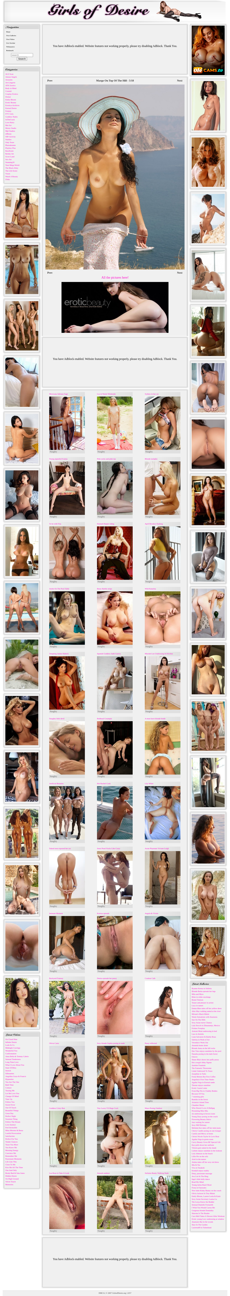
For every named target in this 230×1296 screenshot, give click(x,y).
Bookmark (10, 50)
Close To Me (10, 1164)
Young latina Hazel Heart (202, 1185)
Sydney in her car (152, 394)
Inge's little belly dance (201, 1179)
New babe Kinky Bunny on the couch (206, 1190)
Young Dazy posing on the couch (205, 1116)
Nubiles (8, 139)
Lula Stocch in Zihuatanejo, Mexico (206, 1025)
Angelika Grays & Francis (15, 1076)
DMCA (101, 1293)
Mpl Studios (10, 131)
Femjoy (8, 111)
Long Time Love (12, 1062)
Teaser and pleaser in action (202, 1003)
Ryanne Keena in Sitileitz (202, 988)
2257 (129, 1293)
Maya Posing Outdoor (153, 1108)
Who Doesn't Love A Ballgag (203, 1108)
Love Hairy (9, 122)
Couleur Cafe (150, 978)
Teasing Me (9, 1090)
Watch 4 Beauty (11, 176)
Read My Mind (198, 1182)
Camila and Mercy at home (202, 1134)
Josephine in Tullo (199, 1074)
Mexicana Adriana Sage (58, 394)
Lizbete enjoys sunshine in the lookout (207, 1151)
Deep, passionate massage (202, 1173)
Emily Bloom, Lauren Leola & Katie (206, 1196)
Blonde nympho (151, 459)
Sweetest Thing (11, 1119)
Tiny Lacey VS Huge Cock (107, 1108)
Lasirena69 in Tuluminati (201, 1227)
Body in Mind (10, 88)
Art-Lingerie (10, 82)
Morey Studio (10, 128)
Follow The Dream (12, 1122)
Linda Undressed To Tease (202, 1071)
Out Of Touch (10, 1108)
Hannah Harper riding (105, 524)
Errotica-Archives (12, 105)
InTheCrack (10, 119)
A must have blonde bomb (155, 718)
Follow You (9, 1102)
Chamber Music (198, 1105)
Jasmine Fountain (198, 1065)
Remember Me (11, 1156)
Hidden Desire (11, 1176)
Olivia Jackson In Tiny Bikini (203, 1193)
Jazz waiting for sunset (201, 1122)
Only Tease (9, 142)
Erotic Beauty (10, 102)
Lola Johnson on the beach (202, 1153)
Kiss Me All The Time (14, 1167)
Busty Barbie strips (104, 589)
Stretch (8, 1071)
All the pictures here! (115, 277)
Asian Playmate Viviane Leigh (157, 848)
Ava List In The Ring (200, 1176)
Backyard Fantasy (56, 978)
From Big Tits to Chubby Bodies (204, 1091)
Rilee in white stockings (201, 997)
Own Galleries (11, 35)
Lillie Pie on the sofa (200, 1156)
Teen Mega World (12, 165)
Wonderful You (11, 1051)
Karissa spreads (103, 913)
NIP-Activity (10, 137)
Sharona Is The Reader (200, 1213)
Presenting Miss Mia (200, 1111)
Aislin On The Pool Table (59, 589)
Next (179, 80)
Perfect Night (10, 1116)
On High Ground (12, 1179)
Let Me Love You (12, 1093)
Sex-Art (8, 159)
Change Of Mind (12, 1096)
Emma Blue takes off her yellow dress (207, 1008)
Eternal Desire (11, 108)
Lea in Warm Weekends (106, 394)
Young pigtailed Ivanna (58, 459)
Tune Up (8, 1099)
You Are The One (12, 1082)
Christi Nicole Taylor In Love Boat (205, 1136)
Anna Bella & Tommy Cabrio (17, 1056)
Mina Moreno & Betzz (14, 1130)
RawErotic (9, 151)
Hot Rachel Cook (104, 783)
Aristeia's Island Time (200, 1102)
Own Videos (10, 39)
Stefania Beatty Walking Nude (157, 1173)
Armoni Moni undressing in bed (204, 1031)
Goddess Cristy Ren (57, 1108)
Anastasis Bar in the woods (202, 1222)
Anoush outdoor (103, 1173)
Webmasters (10, 47)
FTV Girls (9, 114)
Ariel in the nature (199, 1159)
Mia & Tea (196, 1165)
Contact (8, 1088)
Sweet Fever (10, 1105)
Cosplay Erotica (11, 94)
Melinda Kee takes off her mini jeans (206, 1128)
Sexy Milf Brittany (199, 1125)
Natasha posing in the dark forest (205, 1054)
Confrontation (10, 1053)
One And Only (11, 1170)
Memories (9, 1184)
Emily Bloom (10, 100)
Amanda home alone (200, 1045)
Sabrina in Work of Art (200, 1040)
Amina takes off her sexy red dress (205, 1162)
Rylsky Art (9, 154)
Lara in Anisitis (198, 1034)
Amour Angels (11, 77)
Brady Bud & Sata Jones (15, 1173)
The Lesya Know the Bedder (203, 1202)
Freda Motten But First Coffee (204, 1077)
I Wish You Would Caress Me (203, 1208)
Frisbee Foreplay (198, 1028)
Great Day (9, 1113)
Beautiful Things (12, 1110)
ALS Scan (9, 74)
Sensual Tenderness (13, 1059)
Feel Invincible (11, 1127)
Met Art (8, 125)
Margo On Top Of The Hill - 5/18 (115, 80)
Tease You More (11, 1145)
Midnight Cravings (12, 1048)
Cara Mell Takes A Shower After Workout (208, 1216)
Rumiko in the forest (200, 1099)
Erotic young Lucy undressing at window (208, 1219)
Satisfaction (10, 1136)
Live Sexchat (10, 43)
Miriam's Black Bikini (200, 1014)
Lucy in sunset (197, 1005)
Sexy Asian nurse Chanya (202, 1023)
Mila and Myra (197, 994)
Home (8, 32)
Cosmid (8, 91)
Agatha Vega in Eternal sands (203, 1082)
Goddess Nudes (11, 117)
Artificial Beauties (56, 783)
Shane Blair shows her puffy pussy (205, 1060)
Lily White (149, 783)
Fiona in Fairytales (199, 1188)
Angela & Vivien (151, 913)
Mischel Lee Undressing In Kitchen (159, 654)
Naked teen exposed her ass (60, 848)
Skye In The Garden (200, 1225)
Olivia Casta (54, 1043)
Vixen (7, 174)
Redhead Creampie (104, 718)
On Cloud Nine (11, 1039)
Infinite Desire (11, 1042)
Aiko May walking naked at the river (206, 1011)
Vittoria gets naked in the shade (204, 1148)
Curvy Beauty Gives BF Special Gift (206, 1142)
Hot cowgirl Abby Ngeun (202, 1062)
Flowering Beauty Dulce (201, 1119)
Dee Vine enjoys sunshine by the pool (206, 1051)
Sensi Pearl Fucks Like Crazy (108, 848)
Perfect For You (11, 1139)
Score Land (9, 156)
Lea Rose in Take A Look (59, 1173)
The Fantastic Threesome (201, 1068)
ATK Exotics (10, 85)
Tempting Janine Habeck (59, 654)
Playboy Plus (10, 148)
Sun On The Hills (198, 1020)
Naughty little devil (57, 718)
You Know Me (11, 1147)
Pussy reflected (151, 1043)
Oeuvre (194, 1057)
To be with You (55, 524)
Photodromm (10, 145)
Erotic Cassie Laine (199, 1088)
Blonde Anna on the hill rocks (203, 1048)
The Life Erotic (11, 171)
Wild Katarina (150, 589)
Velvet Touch (10, 1182)
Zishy (7, 179)
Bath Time (9, 1085)
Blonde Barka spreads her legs (204, 991)
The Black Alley (11, 168)
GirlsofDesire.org (119, 1293)
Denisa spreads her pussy (107, 978)
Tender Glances (11, 1142)
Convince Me (10, 1153)
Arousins (8, 80)
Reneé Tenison (197, 1000)
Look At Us (9, 1045)
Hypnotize (9, 1079)
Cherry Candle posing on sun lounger (206, 1131)
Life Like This (11, 1162)
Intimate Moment (56, 913)
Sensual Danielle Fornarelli (202, 1205)
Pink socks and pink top (106, 459)
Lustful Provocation (13, 1133)
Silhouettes (9, 1073)
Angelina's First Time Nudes (203, 1079)
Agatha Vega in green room (202, 1139)
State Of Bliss (10, 1068)
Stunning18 (9, 162)
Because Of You (198, 1094)
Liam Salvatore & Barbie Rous (204, 1037)
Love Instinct (10, 1125)
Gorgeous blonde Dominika (202, 1210)
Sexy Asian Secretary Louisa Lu (204, 1199)
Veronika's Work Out (200, 1042)
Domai (8, 97)
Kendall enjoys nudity (200, 1171)
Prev (50, 80)
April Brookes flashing (154, 524)
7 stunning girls (198, 1097)
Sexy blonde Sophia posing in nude (111, 1043)
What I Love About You (14, 1065)
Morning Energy (11, 1150)
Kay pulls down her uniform (203, 1145)
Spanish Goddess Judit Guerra (109, 654)
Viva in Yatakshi (198, 1168)
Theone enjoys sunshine (201, 1085)
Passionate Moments (13, 1159)
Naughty (53, 451)
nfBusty (8, 134)
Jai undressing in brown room (203, 1114)
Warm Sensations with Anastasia (204, 1017)
